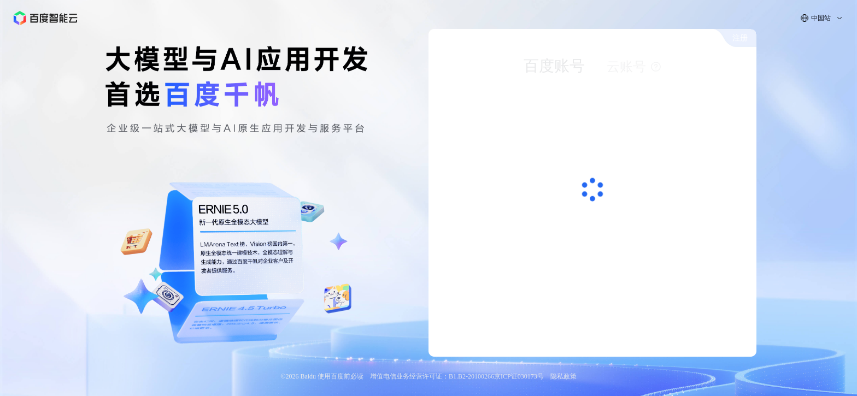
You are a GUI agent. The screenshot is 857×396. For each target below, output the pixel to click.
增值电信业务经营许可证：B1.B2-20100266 (432, 376)
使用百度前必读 (340, 376)
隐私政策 (563, 376)
